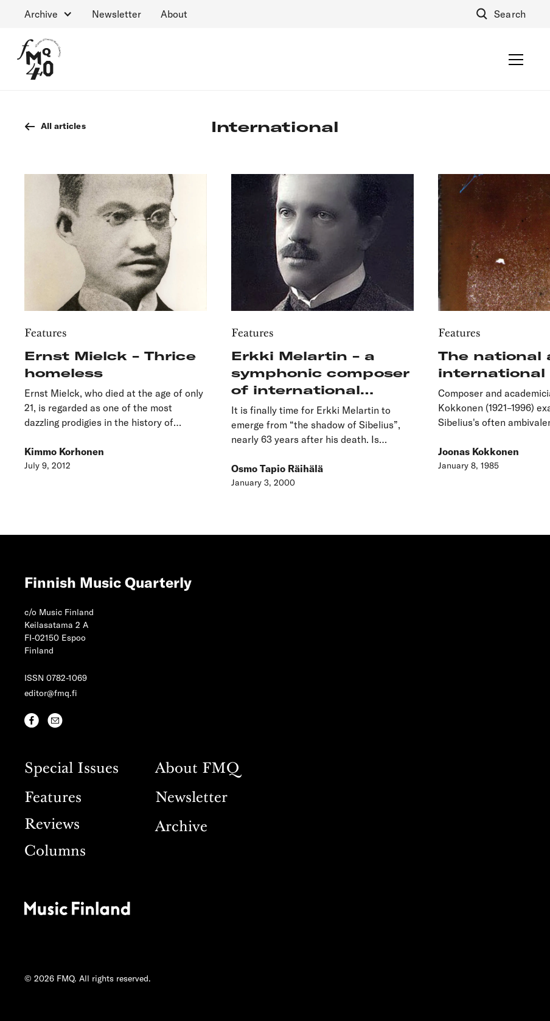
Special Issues (71, 769)
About (174, 13)
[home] (39, 59)
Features (53, 798)
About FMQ (197, 769)
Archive (181, 827)
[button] (48, 14)
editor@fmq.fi (50, 693)
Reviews (52, 825)
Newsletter (116, 13)
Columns (55, 851)
